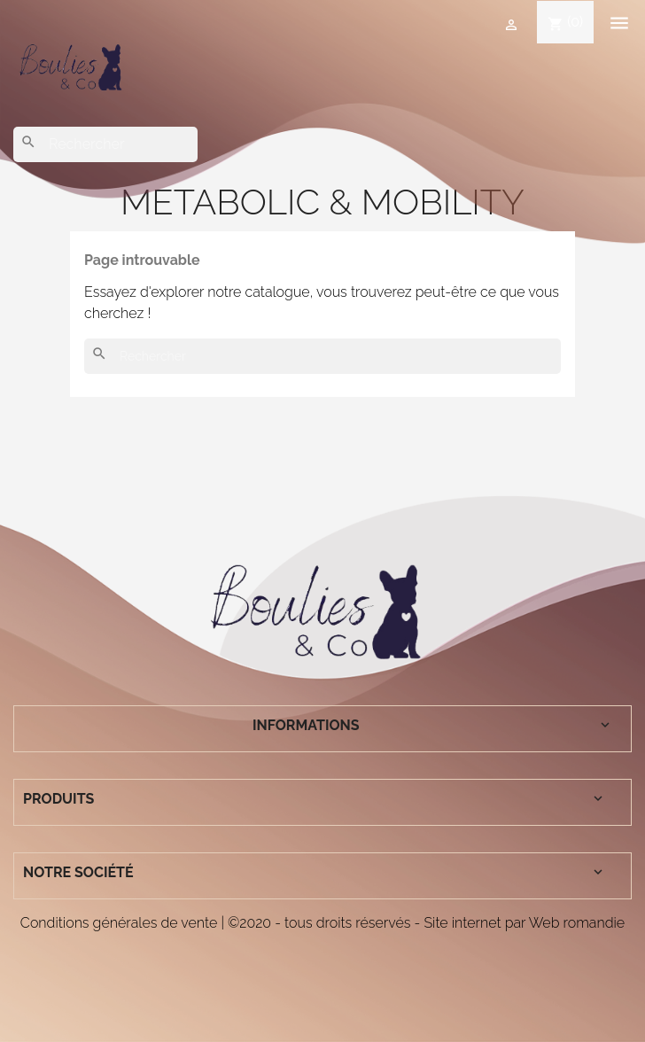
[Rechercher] (105, 144)
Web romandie (577, 922)
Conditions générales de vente (118, 922)
